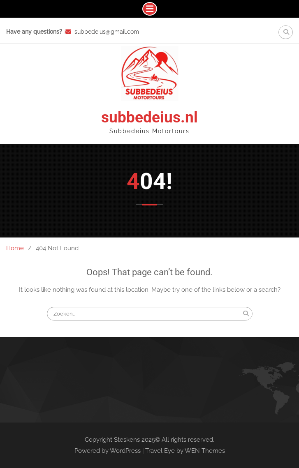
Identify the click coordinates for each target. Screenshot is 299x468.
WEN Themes (205, 450)
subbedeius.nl (149, 117)
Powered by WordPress (107, 450)
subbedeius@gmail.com (106, 31)
